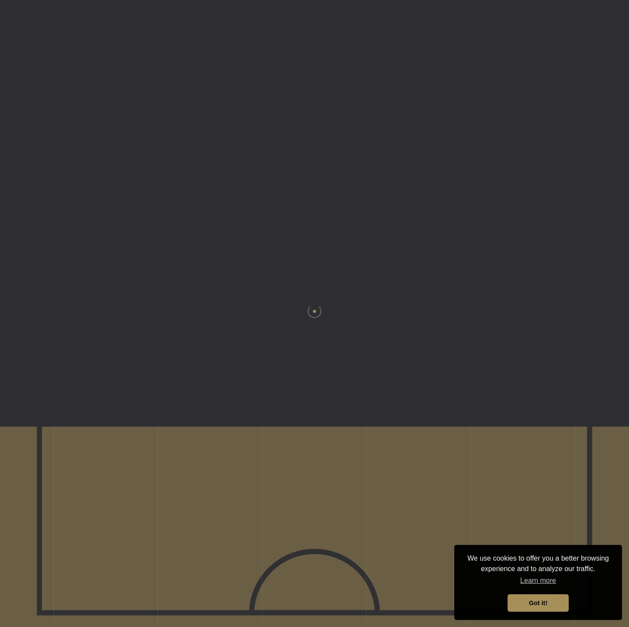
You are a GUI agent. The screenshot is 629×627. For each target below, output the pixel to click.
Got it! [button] (538, 602)
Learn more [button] (538, 580)
